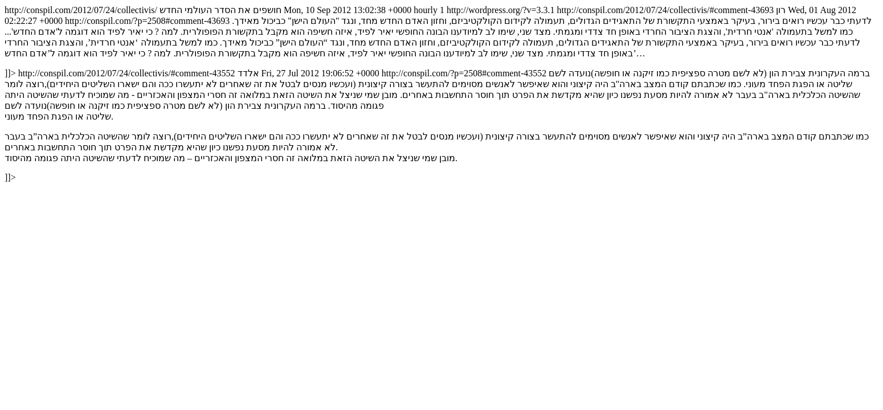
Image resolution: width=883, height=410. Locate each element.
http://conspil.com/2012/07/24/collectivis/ (441, 93)
